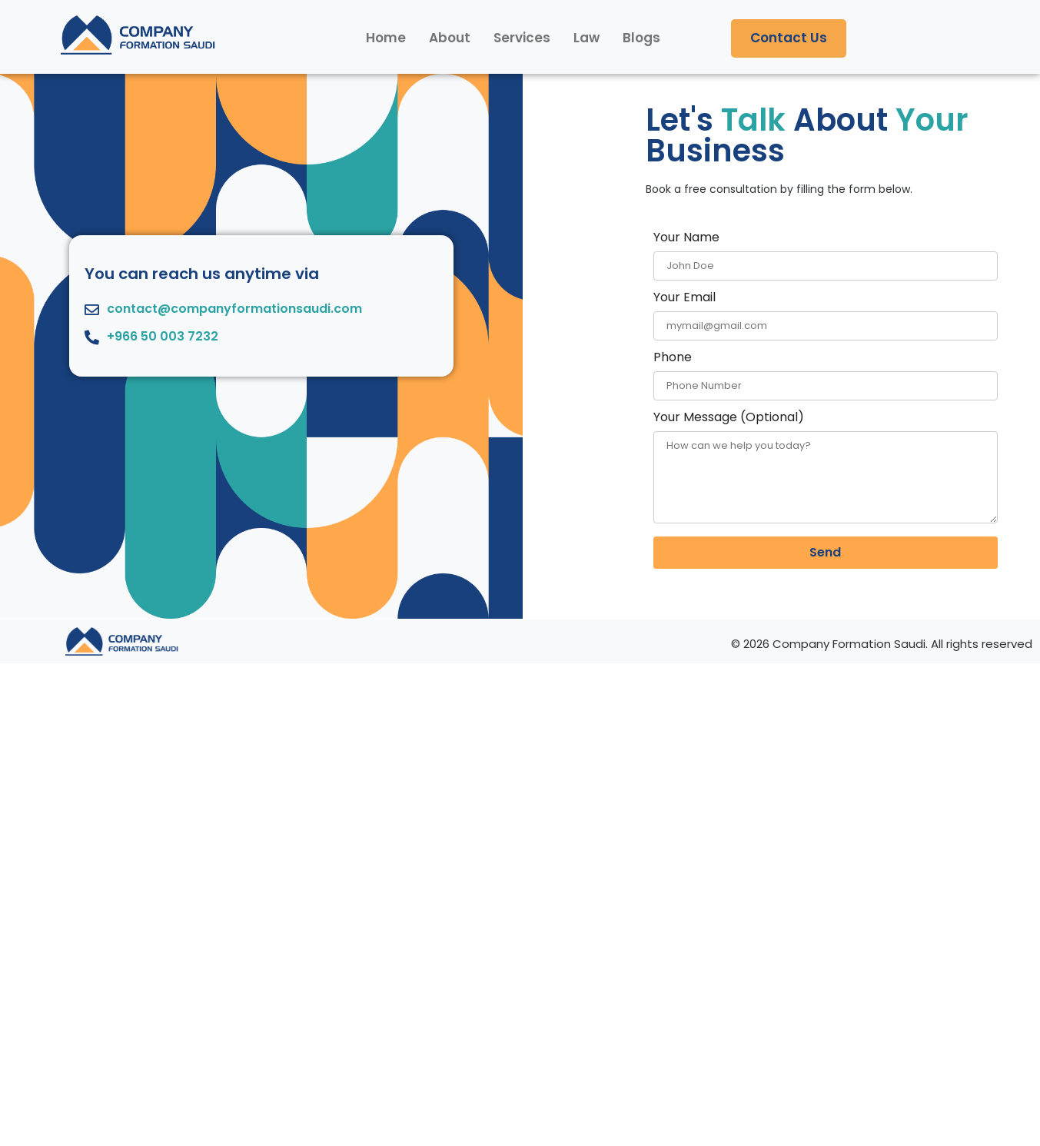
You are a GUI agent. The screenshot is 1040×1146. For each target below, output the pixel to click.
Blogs (641, 37)
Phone (825, 372)
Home (386, 37)
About (449, 37)
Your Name (825, 252)
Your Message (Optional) (825, 468)
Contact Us (788, 37)
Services (521, 37)
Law (586, 37)
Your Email (825, 312)
